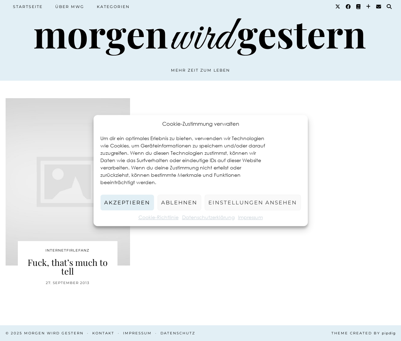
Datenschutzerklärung (208, 217)
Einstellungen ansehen (252, 202)
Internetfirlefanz (67, 250)
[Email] (379, 6)
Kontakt (103, 333)
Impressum (250, 217)
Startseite (28, 6)
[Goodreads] (358, 6)
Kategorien (113, 6)
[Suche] (389, 6)
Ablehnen (179, 202)
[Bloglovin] (368, 6)
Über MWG (69, 6)
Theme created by (363, 333)
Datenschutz (177, 333)
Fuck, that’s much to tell (68, 266)
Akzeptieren (127, 202)
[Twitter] (338, 6)
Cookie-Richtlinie (158, 217)
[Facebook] (348, 6)
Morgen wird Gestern (54, 333)
